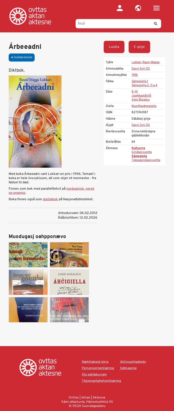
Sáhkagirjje (128, 368)
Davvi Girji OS (141, 69)
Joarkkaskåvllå (141, 96)
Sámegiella (139, 156)
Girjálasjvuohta (142, 152)
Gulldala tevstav (21, 57)
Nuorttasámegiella (144, 106)
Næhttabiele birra (95, 362)
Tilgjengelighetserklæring (101, 381)
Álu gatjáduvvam (94, 375)
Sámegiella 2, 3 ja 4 (144, 86)
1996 (135, 75)
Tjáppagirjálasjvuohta (146, 160)
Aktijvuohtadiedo (133, 362)
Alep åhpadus (141, 100)
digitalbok (50, 199)
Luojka (114, 47)
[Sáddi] (156, 24)
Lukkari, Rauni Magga (145, 62)
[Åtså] (118, 23)
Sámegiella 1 (140, 81)
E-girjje (139, 47)
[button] (138, 8)
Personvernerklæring (98, 368)
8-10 (135, 92)
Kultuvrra (138, 148)
